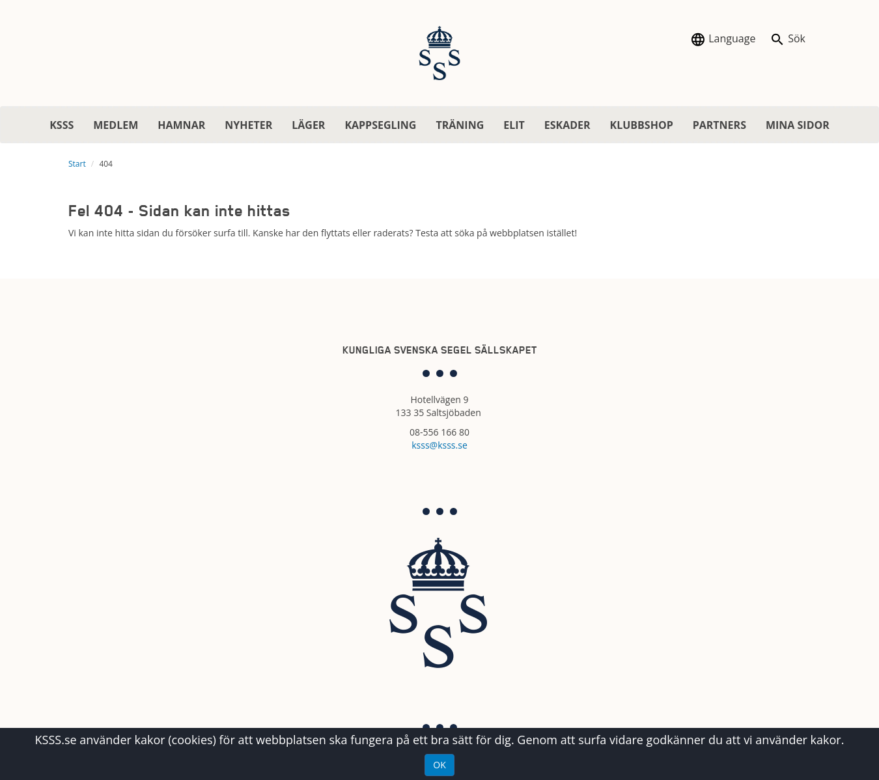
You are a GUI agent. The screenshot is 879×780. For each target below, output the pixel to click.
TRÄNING (460, 125)
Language (722, 39)
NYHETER (248, 125)
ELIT (514, 125)
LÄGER (308, 125)
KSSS (61, 125)
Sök (787, 39)
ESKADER (567, 125)
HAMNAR (181, 125)
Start (77, 163)
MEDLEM (115, 125)
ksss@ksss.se (439, 445)
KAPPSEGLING (380, 125)
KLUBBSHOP (641, 125)
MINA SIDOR (798, 125)
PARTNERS (719, 125)
